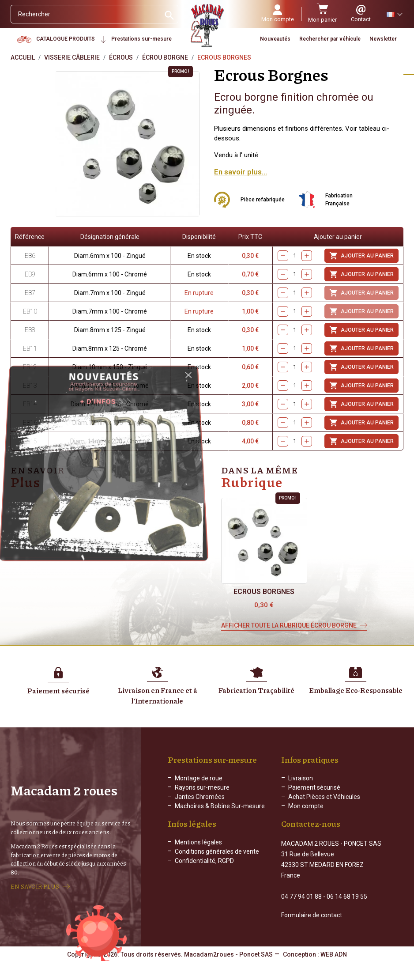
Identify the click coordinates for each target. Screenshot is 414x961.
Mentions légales (198, 842)
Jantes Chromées (200, 796)
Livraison (300, 778)
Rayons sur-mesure (202, 787)
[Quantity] (294, 404)
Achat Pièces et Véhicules (324, 796)
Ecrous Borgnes (263, 591)
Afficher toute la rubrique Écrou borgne (289, 625)
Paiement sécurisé (314, 787)
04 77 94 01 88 (301, 896)
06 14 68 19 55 (347, 896)
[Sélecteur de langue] (394, 14)
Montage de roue (198, 778)
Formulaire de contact (311, 915)
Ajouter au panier (361, 404)
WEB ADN (333, 954)
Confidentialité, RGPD (204, 860)
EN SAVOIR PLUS (35, 886)
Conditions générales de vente (217, 851)
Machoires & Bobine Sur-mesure (220, 806)
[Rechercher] (85, 14)
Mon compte (306, 806)
